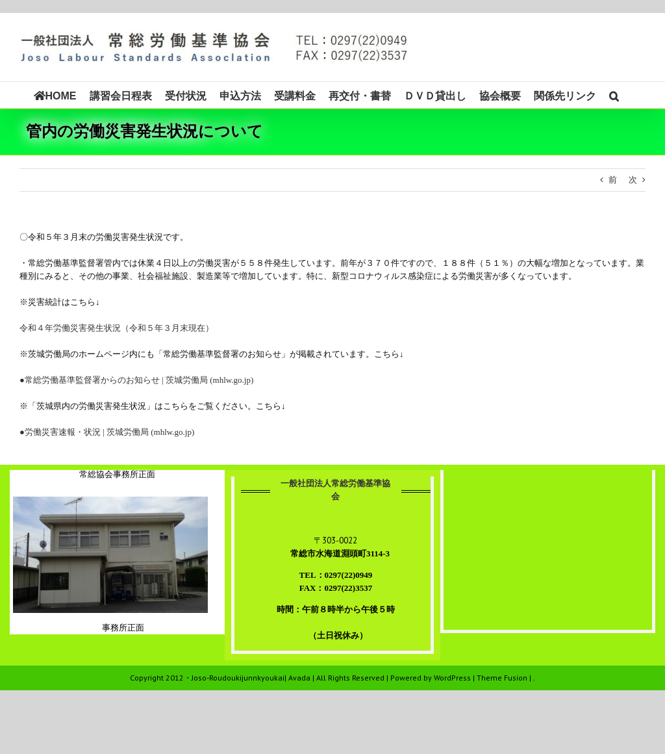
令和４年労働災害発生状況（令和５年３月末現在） (116, 328)
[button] (614, 95)
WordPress (452, 677)
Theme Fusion (502, 677)
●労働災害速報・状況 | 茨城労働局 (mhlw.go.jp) (106, 432)
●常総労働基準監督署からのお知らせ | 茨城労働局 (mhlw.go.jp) (136, 380)
